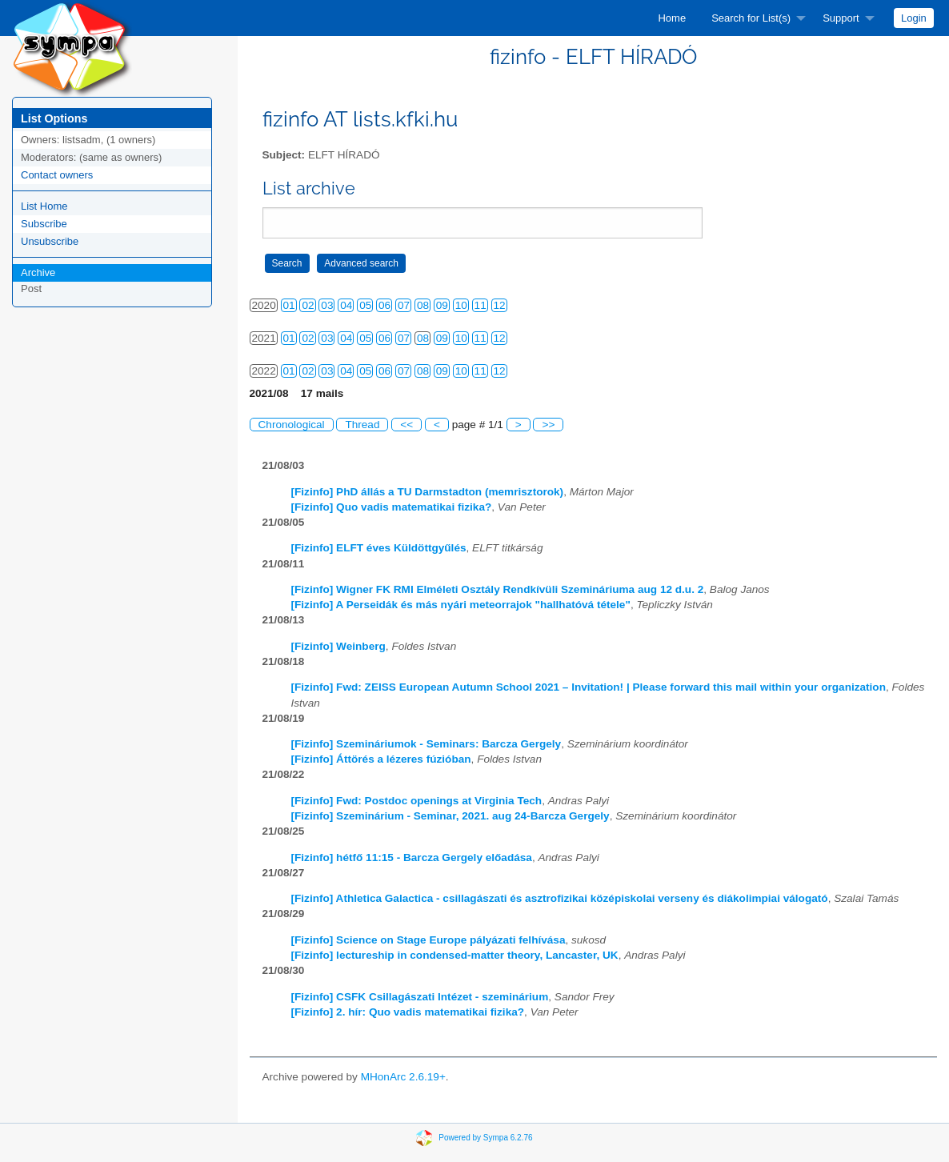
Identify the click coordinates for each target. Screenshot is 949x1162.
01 (289, 305)
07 (404, 305)
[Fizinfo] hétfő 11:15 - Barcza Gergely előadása (411, 857)
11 (480, 305)
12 (500, 305)
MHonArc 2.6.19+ (403, 1077)
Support (841, 18)
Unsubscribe (49, 241)
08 (423, 305)
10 (461, 305)
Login (914, 18)
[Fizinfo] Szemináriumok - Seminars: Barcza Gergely (426, 744)
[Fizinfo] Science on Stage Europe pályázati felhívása (428, 940)
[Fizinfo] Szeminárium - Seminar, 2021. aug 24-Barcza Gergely (450, 816)
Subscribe (44, 224)
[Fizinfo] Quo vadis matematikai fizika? (391, 507)
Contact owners (57, 175)
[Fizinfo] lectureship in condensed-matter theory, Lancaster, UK (455, 955)
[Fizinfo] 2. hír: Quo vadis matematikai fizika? (408, 1012)
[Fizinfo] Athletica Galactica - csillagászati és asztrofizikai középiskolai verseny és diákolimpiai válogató (559, 898)
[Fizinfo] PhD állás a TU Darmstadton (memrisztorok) (427, 492)
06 (384, 305)
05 (365, 305)
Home (672, 18)
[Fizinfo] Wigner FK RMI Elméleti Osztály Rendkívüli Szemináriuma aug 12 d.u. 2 (497, 589)
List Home (44, 206)
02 (308, 305)
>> (548, 425)
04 (346, 305)
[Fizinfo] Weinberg (338, 646)
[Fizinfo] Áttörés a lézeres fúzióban (381, 759)
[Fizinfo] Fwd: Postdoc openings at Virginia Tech (417, 801)
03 (327, 305)
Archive (38, 272)
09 (442, 305)
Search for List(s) (751, 18)
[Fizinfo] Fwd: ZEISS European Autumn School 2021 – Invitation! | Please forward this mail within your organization (588, 687)
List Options (54, 118)
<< (406, 425)
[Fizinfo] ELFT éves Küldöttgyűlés (378, 548)
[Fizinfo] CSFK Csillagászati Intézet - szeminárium (420, 997)
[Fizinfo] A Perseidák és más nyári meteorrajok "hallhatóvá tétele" (461, 605)
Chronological (291, 425)
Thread (362, 425)
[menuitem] (672, 18)
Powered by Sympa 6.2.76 (485, 1136)
